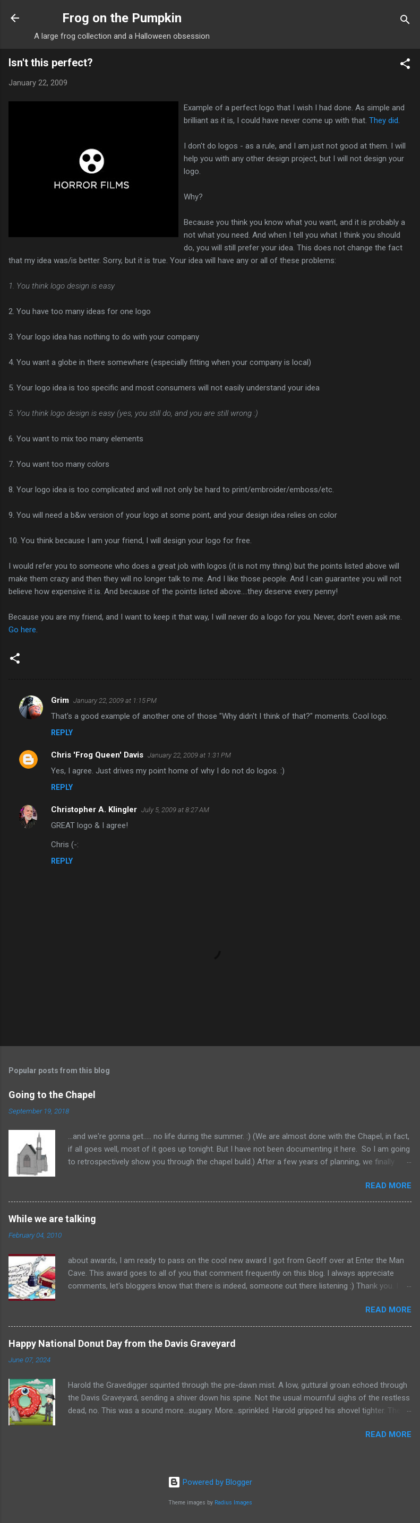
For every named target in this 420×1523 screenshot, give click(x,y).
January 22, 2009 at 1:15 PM (115, 700)
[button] (405, 65)
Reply (62, 732)
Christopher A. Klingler (94, 809)
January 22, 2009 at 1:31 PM (189, 755)
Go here (22, 629)
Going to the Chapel (52, 1094)
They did (383, 120)
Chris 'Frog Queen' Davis (97, 755)
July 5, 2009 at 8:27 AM (175, 810)
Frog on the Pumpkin (122, 18)
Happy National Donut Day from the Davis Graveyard (122, 1343)
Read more (388, 1185)
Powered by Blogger (210, 1482)
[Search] (405, 21)
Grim (60, 700)
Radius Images (233, 1502)
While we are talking (52, 1218)
